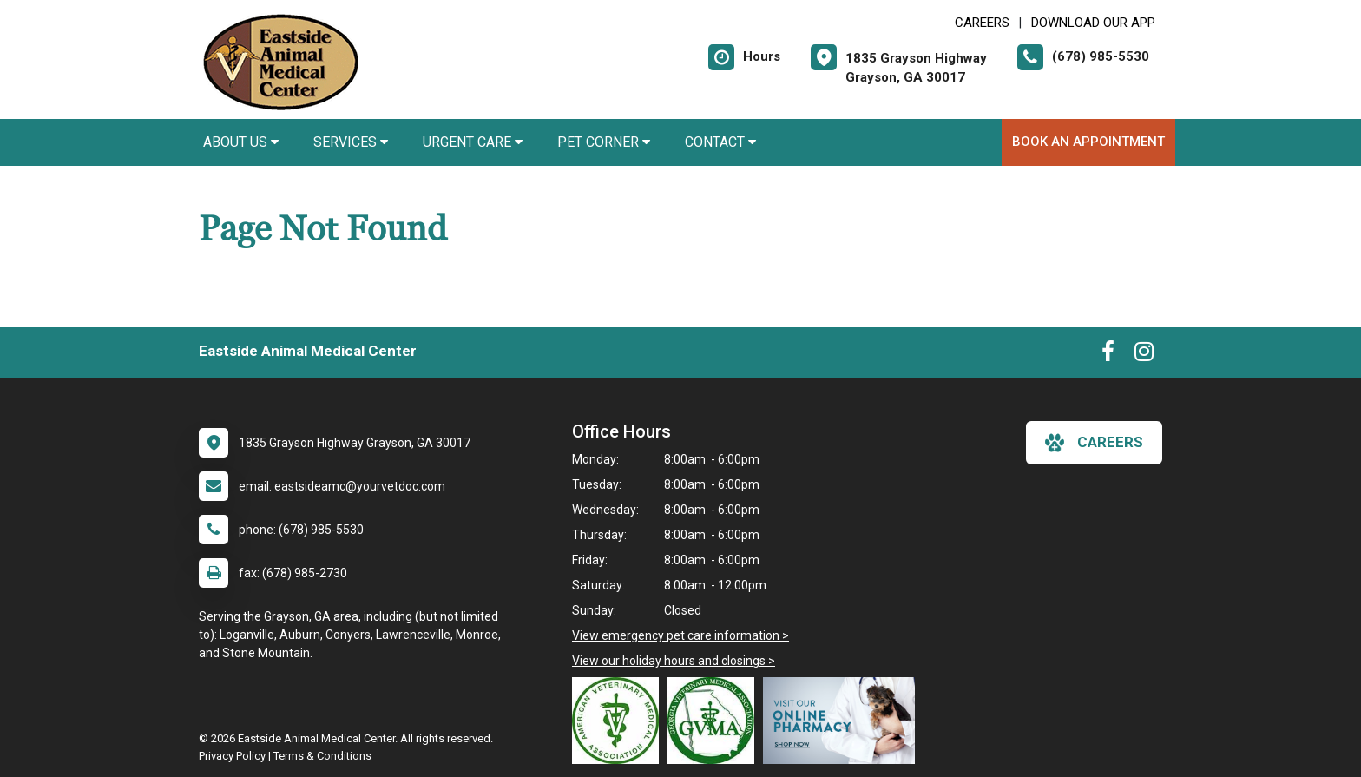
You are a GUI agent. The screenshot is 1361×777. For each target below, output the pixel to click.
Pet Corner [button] (603, 142)
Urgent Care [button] (473, 142)
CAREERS (982, 22)
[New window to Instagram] (1144, 355)
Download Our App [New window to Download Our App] (1093, 22)
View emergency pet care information (675, 635)
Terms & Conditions (322, 755)
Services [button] (350, 142)
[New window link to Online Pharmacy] (843, 720)
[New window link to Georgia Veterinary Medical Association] (715, 720)
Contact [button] (720, 142)
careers (1094, 442)
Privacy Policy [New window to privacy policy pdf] (232, 755)
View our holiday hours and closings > (673, 661)
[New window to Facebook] (1108, 355)
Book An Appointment (1088, 141)
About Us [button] (241, 142)
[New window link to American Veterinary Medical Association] (619, 720)
